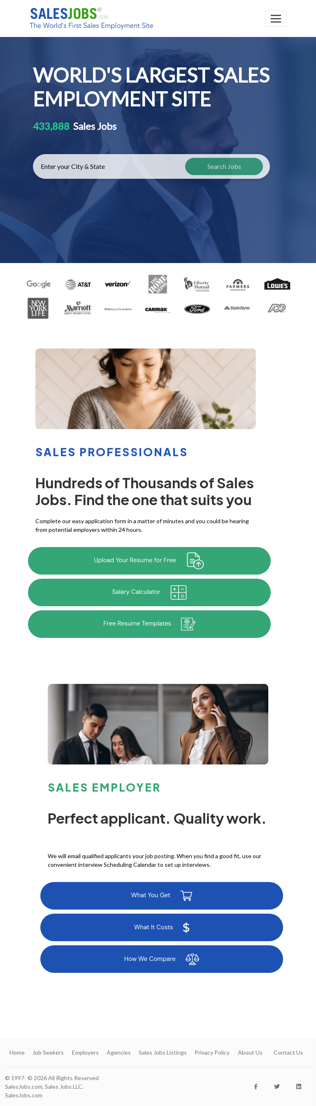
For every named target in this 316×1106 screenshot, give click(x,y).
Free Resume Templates (149, 624)
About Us (250, 1052)
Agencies (119, 1052)
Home (17, 1052)
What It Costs (161, 927)
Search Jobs (224, 166)
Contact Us (288, 1052)
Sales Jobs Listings (163, 1052)
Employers (85, 1052)
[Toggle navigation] (275, 18)
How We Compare (161, 959)
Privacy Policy (212, 1052)
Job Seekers (48, 1052)
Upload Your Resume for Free (149, 560)
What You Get (161, 896)
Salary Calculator (149, 592)
